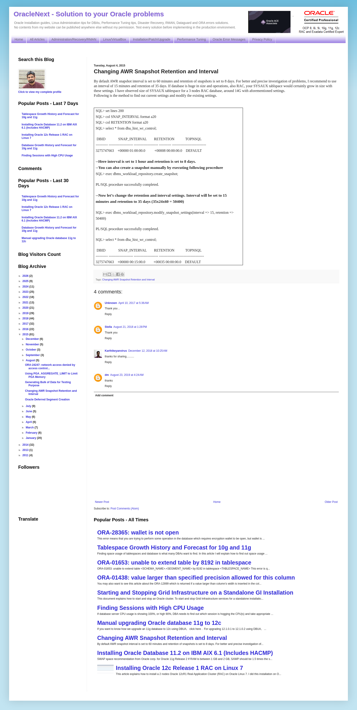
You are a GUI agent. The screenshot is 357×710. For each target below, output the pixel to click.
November (33, 344)
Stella (108, 326)
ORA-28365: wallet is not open (138, 532)
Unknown (111, 303)
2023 (26, 291)
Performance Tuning (191, 39)
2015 (26, 334)
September (33, 355)
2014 (26, 444)
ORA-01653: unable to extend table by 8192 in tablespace (174, 562)
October (31, 349)
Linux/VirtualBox (114, 39)
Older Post (331, 502)
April (29, 422)
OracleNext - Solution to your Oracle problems (89, 14)
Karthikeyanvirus (116, 350)
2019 (26, 313)
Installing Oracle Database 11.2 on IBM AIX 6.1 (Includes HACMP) (185, 653)
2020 (26, 307)
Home (19, 39)
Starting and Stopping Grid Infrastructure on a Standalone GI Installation (195, 592)
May (29, 416)
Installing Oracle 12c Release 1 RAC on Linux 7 (179, 668)
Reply (108, 314)
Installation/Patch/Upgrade (151, 39)
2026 (26, 275)
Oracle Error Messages (229, 39)
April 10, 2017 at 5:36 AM (133, 303)
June (29, 411)
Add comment (104, 395)
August (31, 360)
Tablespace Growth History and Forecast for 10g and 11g (174, 547)
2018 (26, 318)
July (29, 406)
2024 (26, 286)
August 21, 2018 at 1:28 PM (130, 326)
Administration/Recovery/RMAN (73, 39)
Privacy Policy (262, 39)
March (30, 427)
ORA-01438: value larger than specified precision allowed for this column (196, 577)
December (33, 339)
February (32, 432)
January (31, 438)
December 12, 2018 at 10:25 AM (147, 350)
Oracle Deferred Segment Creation (47, 399)
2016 (26, 329)
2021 (26, 302)
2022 (26, 297)
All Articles (37, 39)
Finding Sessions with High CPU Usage (150, 608)
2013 (26, 450)
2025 (26, 281)
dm (107, 375)
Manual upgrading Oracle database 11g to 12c (159, 623)
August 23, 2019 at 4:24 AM (126, 375)
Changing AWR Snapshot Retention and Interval (128, 279)
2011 (26, 455)
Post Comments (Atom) (124, 508)
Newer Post (102, 502)
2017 (26, 323)
